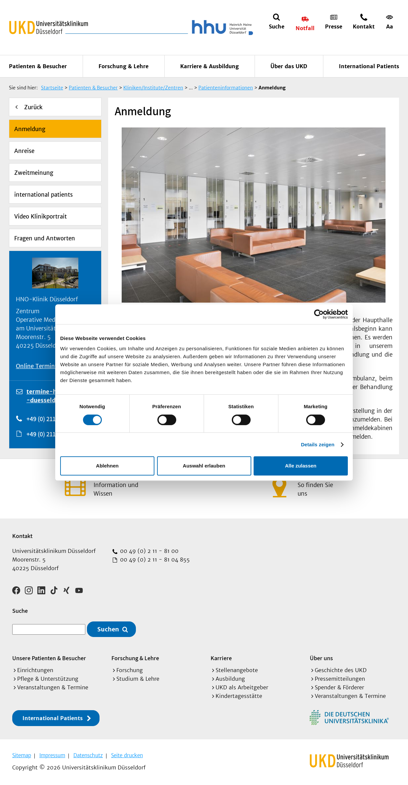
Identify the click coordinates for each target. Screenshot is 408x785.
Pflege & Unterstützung (47, 678)
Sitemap (21, 755)
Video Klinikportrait (40, 216)
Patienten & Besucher (38, 66)
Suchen (108, 629)
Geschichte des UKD (341, 670)
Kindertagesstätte (239, 696)
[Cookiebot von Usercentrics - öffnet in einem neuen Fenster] (319, 314)
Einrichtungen (35, 670)
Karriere (221, 658)
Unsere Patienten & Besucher (49, 658)
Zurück (33, 107)
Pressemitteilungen (340, 678)
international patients (43, 194)
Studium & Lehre (137, 678)
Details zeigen (317, 444)
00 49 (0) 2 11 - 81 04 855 (154, 559)
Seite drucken (127, 755)
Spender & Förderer (339, 687)
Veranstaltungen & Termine (52, 687)
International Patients (369, 66)
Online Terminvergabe (46, 366)
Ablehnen (107, 465)
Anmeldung (29, 129)
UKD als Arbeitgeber (242, 687)
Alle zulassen (300, 465)
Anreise (24, 151)
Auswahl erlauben (204, 465)
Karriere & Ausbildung (209, 66)
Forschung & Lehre (123, 66)
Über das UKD (288, 66)
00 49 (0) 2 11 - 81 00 (148, 551)
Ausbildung (230, 678)
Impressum (52, 755)
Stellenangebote (237, 670)
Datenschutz (88, 755)
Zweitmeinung (33, 172)
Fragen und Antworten (44, 238)
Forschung (129, 670)
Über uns (321, 658)
